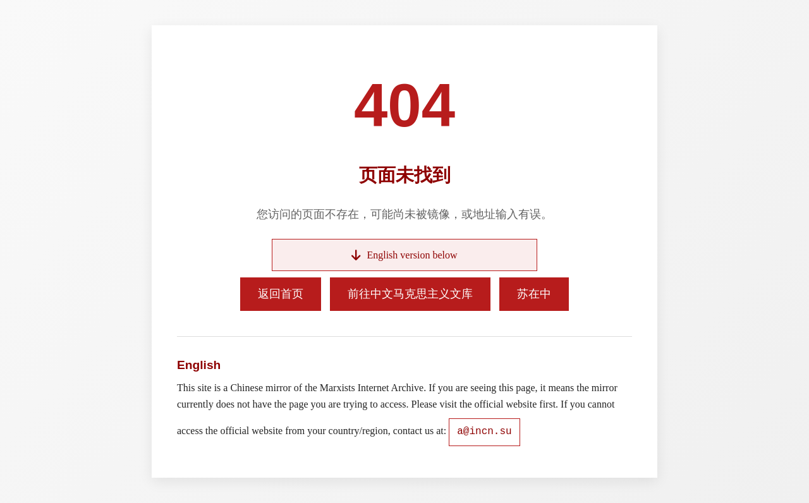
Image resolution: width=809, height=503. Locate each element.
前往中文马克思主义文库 (410, 294)
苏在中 (534, 294)
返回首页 (280, 294)
